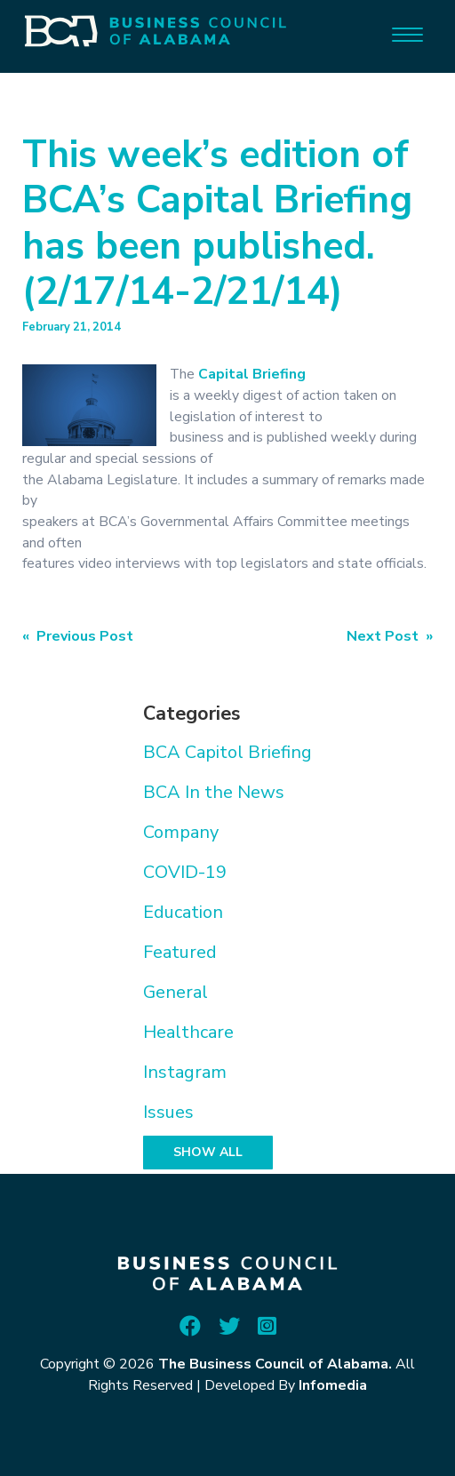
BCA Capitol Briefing (227, 752)
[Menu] (407, 33)
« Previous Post (77, 636)
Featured (180, 952)
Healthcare (188, 1032)
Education (183, 912)
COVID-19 (185, 872)
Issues (168, 1112)
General (175, 992)
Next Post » (390, 636)
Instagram (185, 1072)
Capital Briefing (252, 374)
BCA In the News (213, 792)
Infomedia (333, 1385)
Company (181, 832)
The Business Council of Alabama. (275, 1364)
